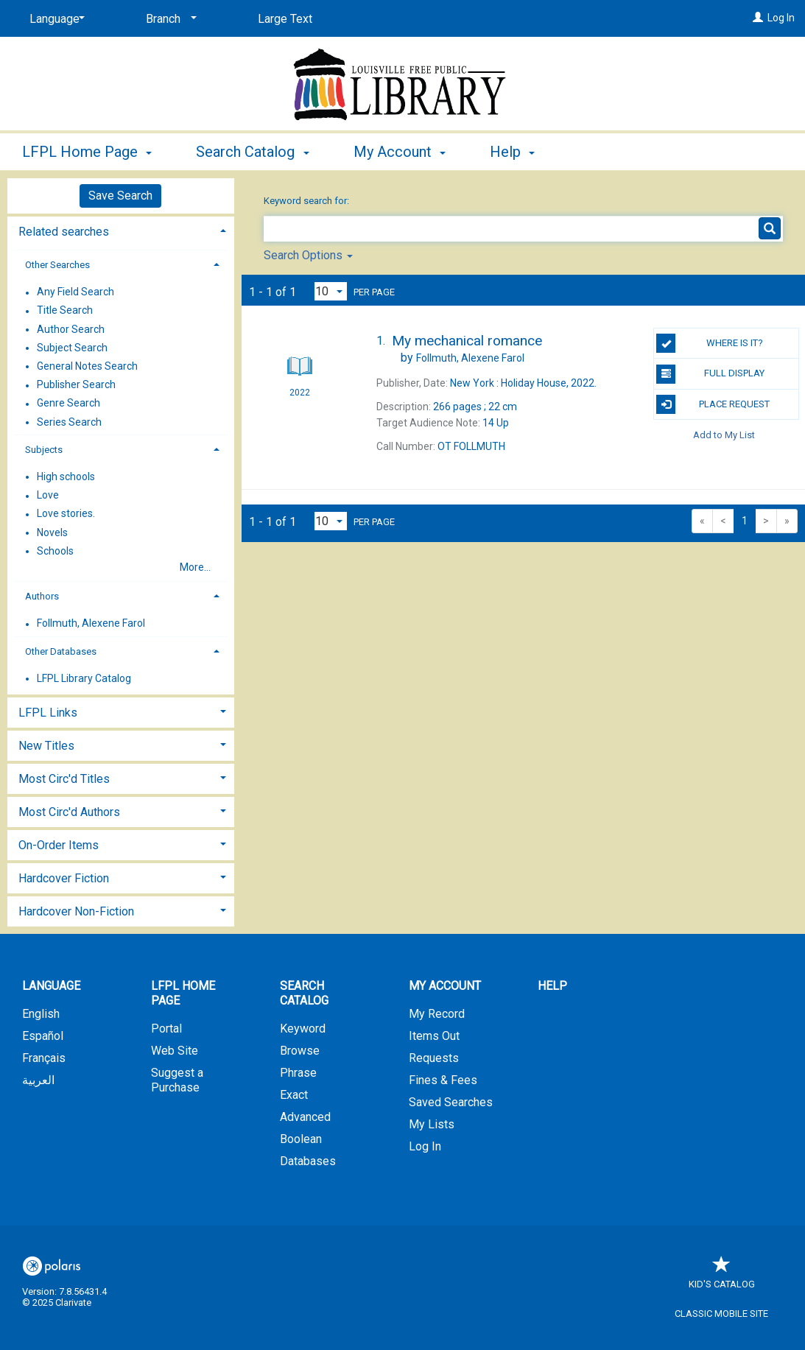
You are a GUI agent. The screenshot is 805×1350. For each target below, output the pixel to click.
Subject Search (72, 348)
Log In (781, 18)
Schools (55, 551)
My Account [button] (400, 152)
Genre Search (68, 403)
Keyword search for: (307, 200)
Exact (294, 1095)
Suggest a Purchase (177, 1080)
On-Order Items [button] (58, 845)
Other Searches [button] (57, 264)
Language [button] (51, 986)
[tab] (120, 230)
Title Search (65, 311)
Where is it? (709, 343)
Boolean (301, 1139)
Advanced (305, 1117)
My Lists (431, 1124)
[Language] (54, 19)
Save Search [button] (120, 196)
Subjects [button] (44, 449)
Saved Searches (451, 1102)
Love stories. (66, 514)
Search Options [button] (308, 255)
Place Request (713, 404)
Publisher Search (76, 385)
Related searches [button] (63, 232)
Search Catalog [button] (252, 152)
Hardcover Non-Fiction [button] (76, 911)
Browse (300, 1051)
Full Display (710, 374)
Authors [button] (42, 596)
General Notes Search (87, 366)
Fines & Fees (443, 1080)
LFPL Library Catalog (84, 678)
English (41, 1014)
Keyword (303, 1029)
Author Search (71, 329)
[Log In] (758, 18)
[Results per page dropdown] (330, 291)
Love (48, 496)
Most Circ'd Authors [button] (69, 812)
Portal (166, 1029)
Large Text (285, 19)
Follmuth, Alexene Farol (91, 624)
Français (44, 1058)
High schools (66, 476)
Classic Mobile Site (721, 1313)
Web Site (174, 1051)
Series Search (69, 422)
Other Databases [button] (60, 651)
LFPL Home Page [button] (87, 152)
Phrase (298, 1073)
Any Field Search (75, 292)
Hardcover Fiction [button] (63, 878)
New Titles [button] (46, 746)
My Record (437, 1014)
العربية (38, 1080)
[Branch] (168, 19)
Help (552, 986)
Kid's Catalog (722, 1277)
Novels (52, 532)
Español (42, 1036)
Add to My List (724, 434)
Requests (434, 1058)
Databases (308, 1161)
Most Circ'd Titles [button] (64, 779)
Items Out (434, 1036)
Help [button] (512, 152)
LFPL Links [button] (47, 713)
